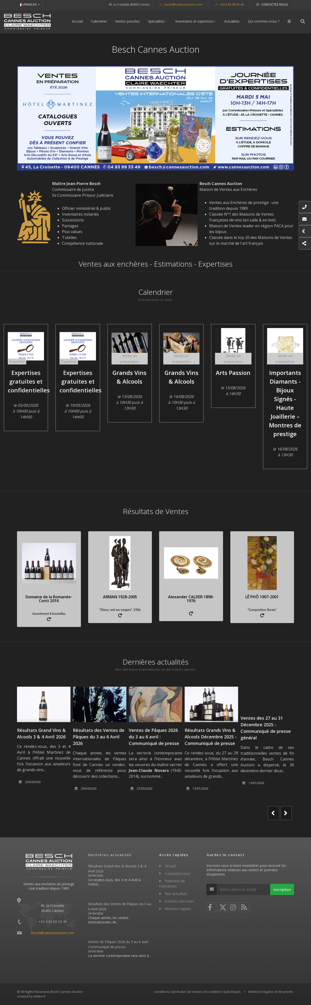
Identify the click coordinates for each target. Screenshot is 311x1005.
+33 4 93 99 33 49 (229, 4)
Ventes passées (127, 21)
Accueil (77, 21)
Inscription (282, 889)
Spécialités (156, 21)
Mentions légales (178, 908)
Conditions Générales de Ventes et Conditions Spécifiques (197, 991)
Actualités (232, 21)
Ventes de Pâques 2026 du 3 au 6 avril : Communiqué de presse (154, 736)
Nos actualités (176, 893)
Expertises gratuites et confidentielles (29, 381)
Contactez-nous (272, 4)
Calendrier (99, 21)
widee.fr (40, 996)
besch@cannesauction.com (181, 4)
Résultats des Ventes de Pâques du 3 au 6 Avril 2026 (98, 736)
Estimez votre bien (179, 901)
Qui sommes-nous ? (263, 21)
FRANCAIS (28, 4)
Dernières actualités (110, 854)
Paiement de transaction (172, 883)
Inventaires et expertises (194, 21)
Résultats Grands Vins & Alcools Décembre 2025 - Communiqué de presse (211, 736)
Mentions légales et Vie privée (270, 991)
